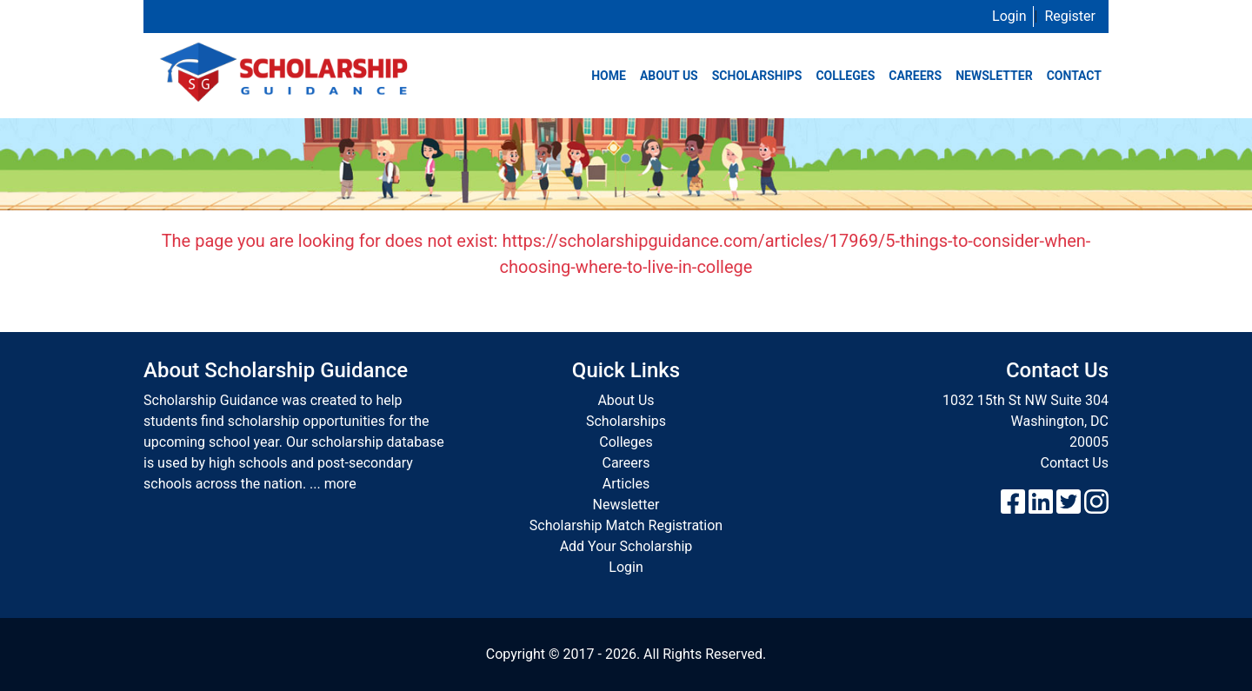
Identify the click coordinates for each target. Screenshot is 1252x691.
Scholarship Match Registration (626, 525)
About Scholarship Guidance (275, 370)
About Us (669, 76)
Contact (1074, 76)
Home (608, 76)
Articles (626, 483)
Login (1009, 16)
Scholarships (757, 76)
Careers (915, 76)
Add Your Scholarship (626, 546)
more (340, 483)
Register (1070, 16)
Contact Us (1074, 463)
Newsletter (994, 76)
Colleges (845, 76)
